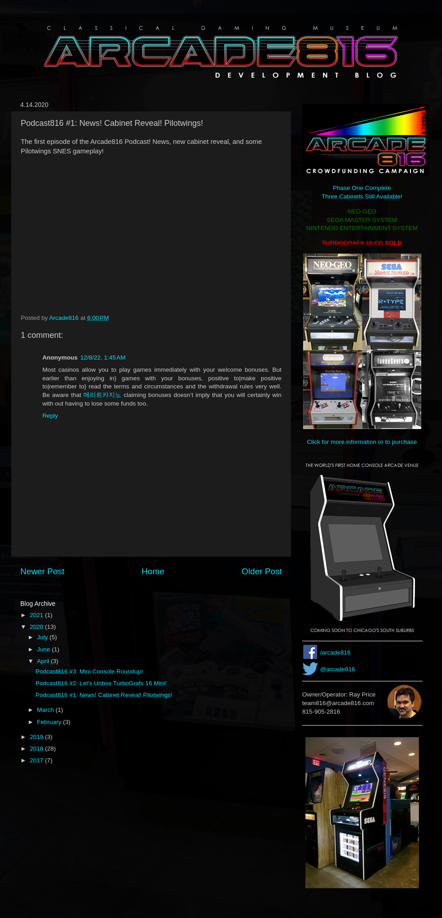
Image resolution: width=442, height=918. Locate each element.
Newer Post (42, 571)
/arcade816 (335, 652)
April (44, 661)
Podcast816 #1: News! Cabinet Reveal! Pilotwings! (104, 695)
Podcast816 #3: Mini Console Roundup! (89, 671)
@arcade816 (337, 669)
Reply (50, 415)
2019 (37, 736)
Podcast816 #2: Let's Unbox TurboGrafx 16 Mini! (101, 683)
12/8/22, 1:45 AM (102, 357)
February (50, 722)
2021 (37, 615)
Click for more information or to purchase (362, 441)
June (44, 649)
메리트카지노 (102, 395)
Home (153, 571)
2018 (37, 748)
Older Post (262, 571)
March (46, 709)
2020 (37, 626)
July (43, 637)
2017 (37, 760)
